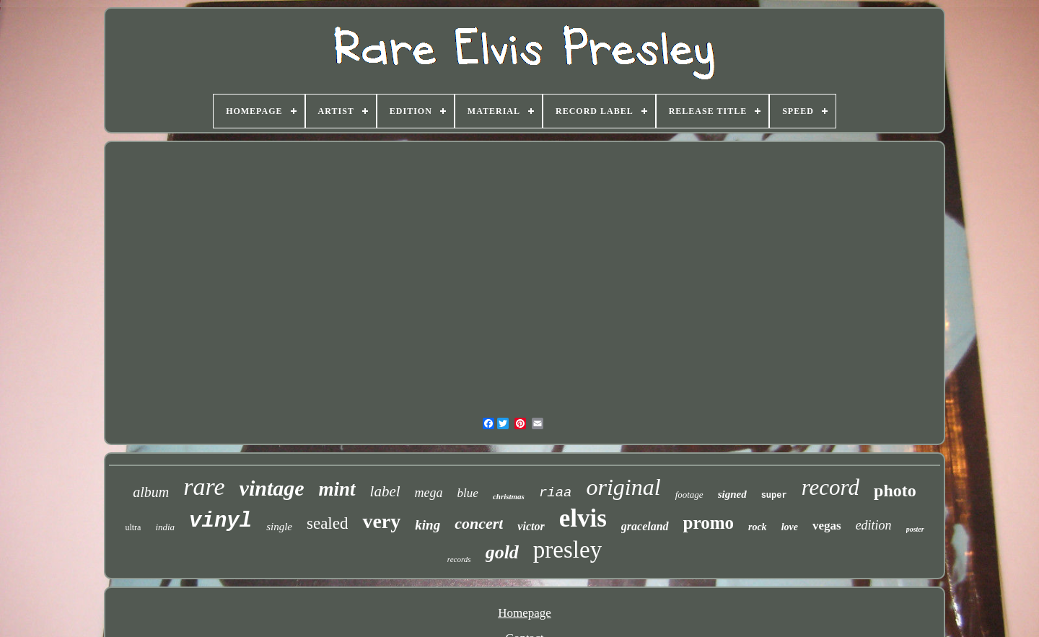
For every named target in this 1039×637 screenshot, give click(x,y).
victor (530, 526)
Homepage (524, 613)
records (459, 559)
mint (337, 489)
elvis (583, 518)
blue (467, 493)
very (381, 521)
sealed (327, 523)
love (789, 527)
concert (479, 523)
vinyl (220, 521)
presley (567, 550)
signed (732, 494)
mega (429, 493)
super (774, 496)
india (165, 527)
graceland (645, 526)
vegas (826, 525)
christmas (509, 496)
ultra (133, 527)
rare (203, 486)
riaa (555, 493)
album (151, 492)
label (385, 491)
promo (708, 522)
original (624, 487)
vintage (272, 488)
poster (915, 529)
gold (502, 552)
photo (895, 490)
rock (757, 527)
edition (874, 525)
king (427, 524)
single (279, 526)
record (830, 487)
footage (689, 494)
